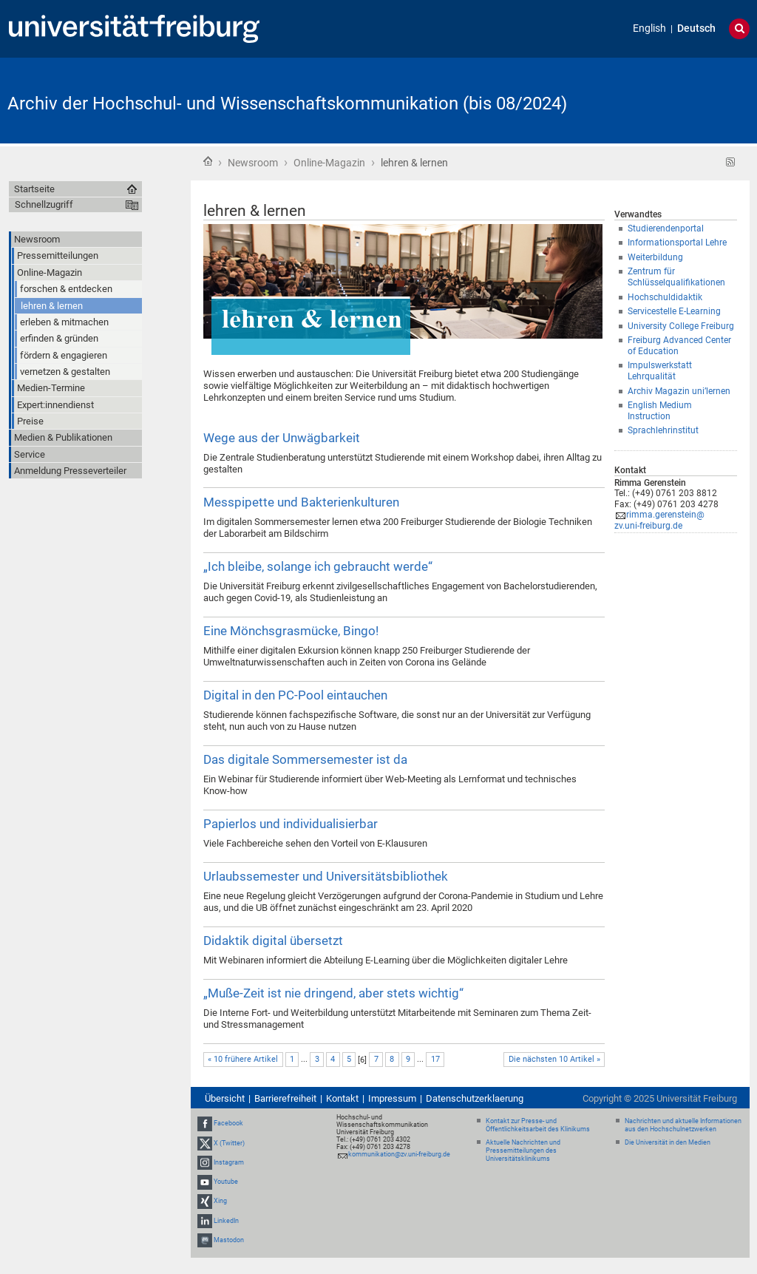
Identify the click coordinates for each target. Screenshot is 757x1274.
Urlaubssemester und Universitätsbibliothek (325, 876)
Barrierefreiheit (285, 1098)
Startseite (207, 161)
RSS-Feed (730, 162)
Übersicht (225, 1098)
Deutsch (696, 28)
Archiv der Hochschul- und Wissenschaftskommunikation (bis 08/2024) (287, 103)
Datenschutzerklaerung (474, 1098)
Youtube (226, 1181)
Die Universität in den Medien (667, 1142)
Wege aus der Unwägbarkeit (281, 437)
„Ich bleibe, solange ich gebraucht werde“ (317, 566)
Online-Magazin (329, 163)
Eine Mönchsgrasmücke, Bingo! (290, 630)
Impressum (392, 1098)
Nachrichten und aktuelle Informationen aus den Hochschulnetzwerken (683, 1125)
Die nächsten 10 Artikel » (554, 1059)
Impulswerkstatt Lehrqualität (660, 371)
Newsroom (253, 163)
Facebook (228, 1124)
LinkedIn (226, 1220)
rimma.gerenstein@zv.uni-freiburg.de (659, 520)
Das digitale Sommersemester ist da (305, 759)
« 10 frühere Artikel (243, 1059)
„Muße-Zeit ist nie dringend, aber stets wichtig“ (333, 993)
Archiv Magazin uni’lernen (679, 391)
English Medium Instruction (660, 410)
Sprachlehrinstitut (663, 430)
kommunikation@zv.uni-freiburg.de (399, 1154)
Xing (220, 1200)
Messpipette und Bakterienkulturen (301, 502)
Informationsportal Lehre (677, 242)
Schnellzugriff (44, 204)
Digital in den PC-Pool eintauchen (295, 695)
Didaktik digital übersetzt (273, 940)
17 (435, 1059)
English (649, 28)
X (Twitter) (229, 1143)
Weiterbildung (655, 257)
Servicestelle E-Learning (674, 311)
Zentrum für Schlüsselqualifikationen (676, 277)
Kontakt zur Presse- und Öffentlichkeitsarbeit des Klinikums (538, 1125)
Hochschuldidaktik (665, 297)
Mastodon (229, 1240)
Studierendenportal (666, 228)
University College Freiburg (681, 326)
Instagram (229, 1162)
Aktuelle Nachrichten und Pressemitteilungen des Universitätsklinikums (523, 1150)
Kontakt (342, 1098)
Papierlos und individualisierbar (290, 823)
